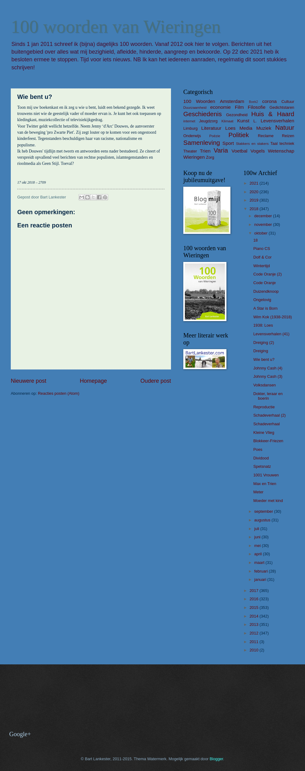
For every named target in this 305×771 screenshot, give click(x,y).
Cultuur (287, 101)
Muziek (263, 128)
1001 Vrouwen (266, 475)
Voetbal (239, 150)
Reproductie (263, 407)
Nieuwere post (28, 381)
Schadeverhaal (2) (269, 415)
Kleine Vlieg (263, 432)
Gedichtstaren (282, 107)
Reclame (266, 135)
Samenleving (201, 142)
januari (260, 579)
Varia (221, 150)
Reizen (288, 135)
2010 (254, 650)
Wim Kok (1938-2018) (272, 317)
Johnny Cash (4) (267, 368)
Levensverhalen (277, 120)
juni (258, 537)
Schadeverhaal (266, 424)
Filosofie (256, 107)
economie (220, 107)
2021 (254, 183)
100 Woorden (199, 101)
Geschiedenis (202, 113)
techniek (286, 143)
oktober (261, 233)
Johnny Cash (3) (267, 376)
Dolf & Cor (262, 257)
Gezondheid (236, 114)
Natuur (284, 127)
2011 (254, 641)
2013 (254, 624)
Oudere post (155, 381)
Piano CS (261, 248)
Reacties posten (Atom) (58, 393)
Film (239, 107)
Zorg (210, 157)
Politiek (238, 134)
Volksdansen (264, 385)
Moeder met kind (268, 500)
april (258, 554)
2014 (254, 616)
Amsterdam (232, 101)
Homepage (93, 381)
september (264, 511)
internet (189, 121)
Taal (274, 143)
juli (257, 528)
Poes (257, 449)
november (263, 224)
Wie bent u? (263, 359)
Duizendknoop (266, 291)
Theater (190, 151)
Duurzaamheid (194, 107)
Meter (258, 492)
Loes (230, 128)
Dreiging (260, 351)
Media (245, 128)
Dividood (261, 458)
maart (260, 562)
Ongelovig (262, 299)
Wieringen (194, 157)
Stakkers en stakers (252, 143)
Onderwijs (192, 135)
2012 (254, 633)
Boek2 (253, 102)
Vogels (257, 150)
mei (258, 545)
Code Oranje (264, 282)
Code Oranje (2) (267, 274)
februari (261, 571)
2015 (254, 607)
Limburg (190, 128)
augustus (262, 520)
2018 (254, 208)
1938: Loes (263, 325)
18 (255, 240)
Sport (228, 143)
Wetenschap (281, 150)
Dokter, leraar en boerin (268, 396)
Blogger (216, 759)
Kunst (243, 120)
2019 (254, 200)
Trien (205, 150)
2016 (254, 599)
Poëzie (214, 136)
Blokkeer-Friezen (268, 441)
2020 (254, 192)
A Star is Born (265, 308)
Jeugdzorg (208, 121)
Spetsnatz (262, 466)
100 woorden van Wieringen (116, 26)
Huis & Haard (272, 113)
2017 (254, 590)
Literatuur (211, 128)
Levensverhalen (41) (271, 334)
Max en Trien (264, 483)
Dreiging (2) (263, 342)
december (263, 216)
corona (269, 101)
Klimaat (228, 121)
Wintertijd (261, 265)
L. (255, 121)
